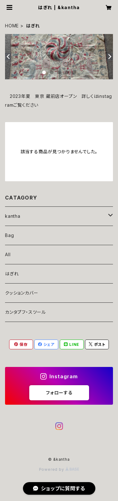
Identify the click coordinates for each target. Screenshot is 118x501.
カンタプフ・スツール (25, 312)
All (7, 254)
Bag (9, 235)
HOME (12, 25)
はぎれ (12, 273)
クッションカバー (21, 293)
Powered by (59, 469)
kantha (12, 216)
